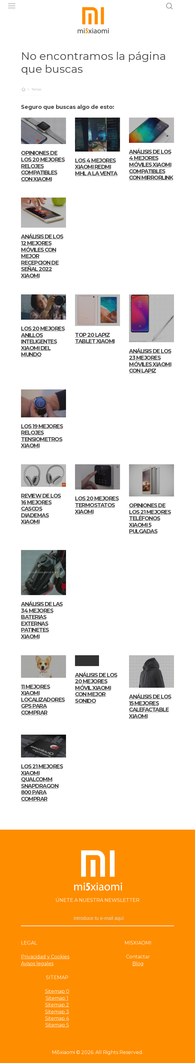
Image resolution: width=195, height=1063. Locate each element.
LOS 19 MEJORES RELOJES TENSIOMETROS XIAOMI (42, 436)
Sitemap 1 (57, 998)
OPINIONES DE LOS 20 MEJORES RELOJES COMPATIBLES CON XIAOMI (42, 166)
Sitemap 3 (57, 1012)
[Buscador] (169, 5)
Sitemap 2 (57, 1005)
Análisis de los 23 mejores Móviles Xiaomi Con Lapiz (150, 361)
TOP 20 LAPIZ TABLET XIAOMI (95, 338)
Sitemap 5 (57, 1025)
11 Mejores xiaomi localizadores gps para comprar (43, 700)
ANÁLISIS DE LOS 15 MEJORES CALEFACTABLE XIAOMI (150, 706)
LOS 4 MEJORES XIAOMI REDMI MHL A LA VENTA (96, 167)
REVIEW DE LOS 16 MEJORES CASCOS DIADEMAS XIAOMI (41, 509)
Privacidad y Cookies (45, 957)
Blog (138, 963)
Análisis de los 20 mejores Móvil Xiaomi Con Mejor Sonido (96, 688)
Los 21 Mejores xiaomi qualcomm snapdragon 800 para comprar (42, 782)
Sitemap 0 (57, 991)
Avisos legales (37, 963)
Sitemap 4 (57, 1018)
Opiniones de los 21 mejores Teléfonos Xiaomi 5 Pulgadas (150, 518)
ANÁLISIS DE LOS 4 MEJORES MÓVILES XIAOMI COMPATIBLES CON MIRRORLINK (151, 165)
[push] (13, 6)
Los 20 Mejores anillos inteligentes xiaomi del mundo (42, 341)
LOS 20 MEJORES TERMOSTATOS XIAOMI (96, 505)
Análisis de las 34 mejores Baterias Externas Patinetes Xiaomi (42, 620)
